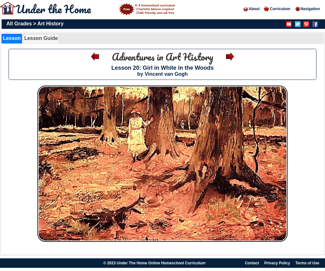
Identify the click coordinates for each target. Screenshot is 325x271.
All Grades (19, 23)
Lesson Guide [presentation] (41, 38)
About (251, 9)
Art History (50, 23)
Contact (252, 263)
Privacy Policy (277, 263)
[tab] (12, 38)
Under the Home (96, 9)
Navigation (307, 9)
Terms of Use (307, 263)
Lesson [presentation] (12, 38)
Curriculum (277, 9)
